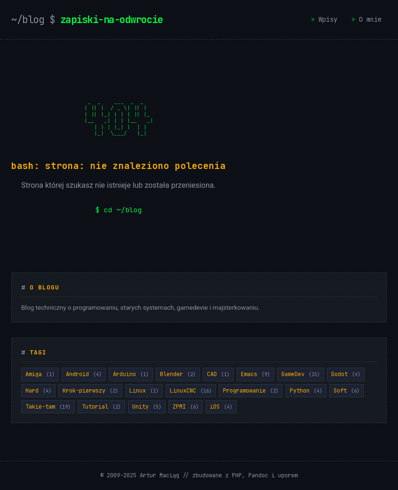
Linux (144, 390)
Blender (178, 374)
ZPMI (186, 406)
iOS (221, 406)
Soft (346, 390)
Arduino (131, 374)
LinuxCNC (191, 390)
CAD (218, 374)
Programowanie (251, 390)
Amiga (40, 374)
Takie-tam (48, 406)
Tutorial (101, 406)
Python (306, 390)
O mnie (370, 19)
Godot (345, 374)
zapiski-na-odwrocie (90, 19)
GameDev (300, 374)
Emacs (255, 374)
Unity (146, 406)
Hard (38, 390)
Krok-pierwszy (90, 390)
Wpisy (327, 19)
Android (84, 374)
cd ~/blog (123, 209)
